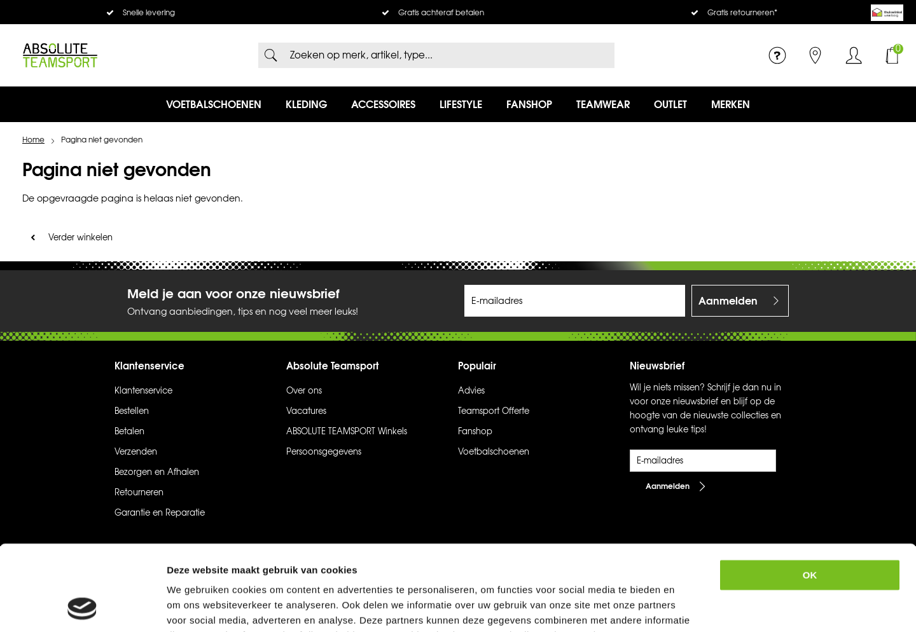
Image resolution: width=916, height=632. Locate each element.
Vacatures (306, 411)
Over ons (304, 391)
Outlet (670, 104)
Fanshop (529, 104)
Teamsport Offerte (493, 411)
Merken (730, 104)
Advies (471, 391)
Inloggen (853, 55)
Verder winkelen (80, 238)
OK (810, 495)
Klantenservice (143, 391)
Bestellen (131, 411)
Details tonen (696, 606)
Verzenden (135, 452)
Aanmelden (728, 301)
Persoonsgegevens (323, 452)
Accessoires (383, 104)
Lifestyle (461, 104)
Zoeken (271, 55)
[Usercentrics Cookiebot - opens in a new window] (82, 607)
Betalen (129, 432)
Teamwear (603, 104)
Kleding (306, 104)
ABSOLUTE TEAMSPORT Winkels (346, 432)
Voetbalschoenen (213, 104)
